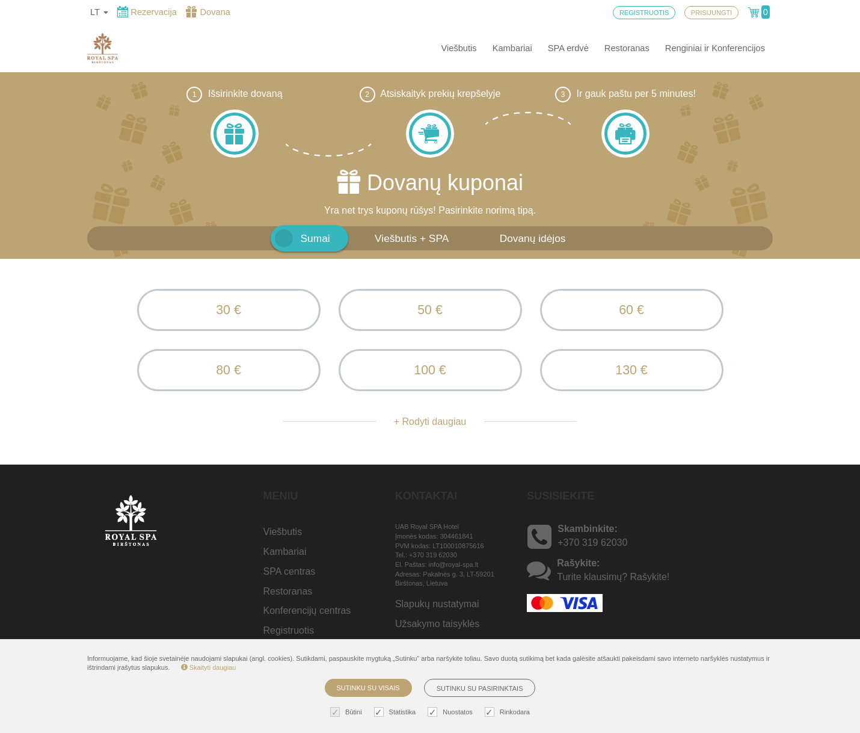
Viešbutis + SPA (412, 238)
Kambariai (512, 48)
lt (99, 12)
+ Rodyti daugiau (430, 421)
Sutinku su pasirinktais (480, 688)
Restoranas (627, 48)
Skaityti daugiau (208, 667)
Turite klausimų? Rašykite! (613, 577)
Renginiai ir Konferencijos (715, 48)
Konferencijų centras (307, 611)
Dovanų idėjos (533, 238)
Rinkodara (509, 712)
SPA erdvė (568, 48)
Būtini (347, 712)
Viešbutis (458, 48)
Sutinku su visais (368, 687)
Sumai (315, 238)
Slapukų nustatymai (437, 604)
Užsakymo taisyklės (437, 624)
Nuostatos (452, 712)
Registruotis (288, 630)
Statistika (396, 712)
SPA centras (289, 571)
